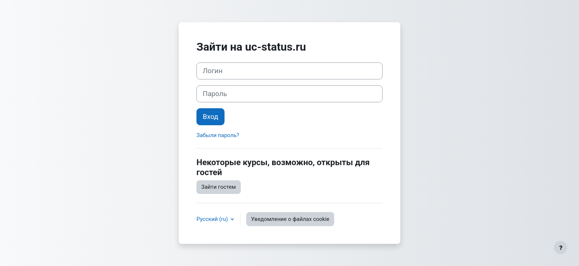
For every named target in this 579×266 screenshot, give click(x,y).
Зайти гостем (218, 187)
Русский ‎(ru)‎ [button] (212, 219)
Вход (210, 117)
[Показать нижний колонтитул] (560, 247)
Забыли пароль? (217, 135)
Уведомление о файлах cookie (290, 219)
